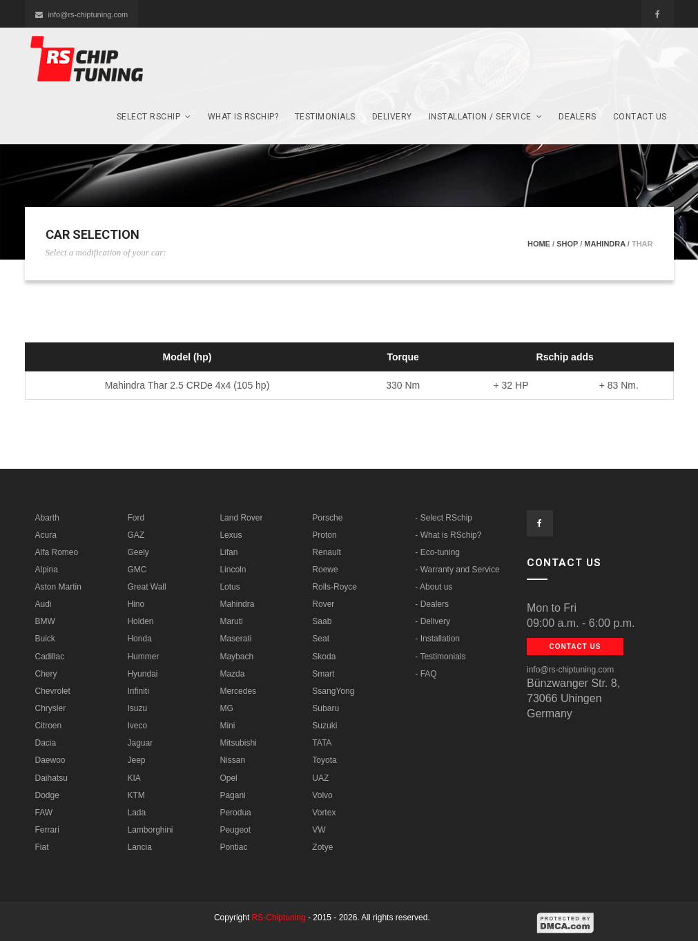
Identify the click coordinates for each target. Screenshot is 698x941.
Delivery (392, 117)
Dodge (47, 795)
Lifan (228, 552)
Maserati (235, 638)
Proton (324, 535)
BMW (45, 621)
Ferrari (47, 830)
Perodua (235, 812)
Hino (135, 604)
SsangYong (333, 691)
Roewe (325, 569)
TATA (321, 743)
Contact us (640, 117)
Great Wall (146, 587)
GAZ (135, 535)
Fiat (42, 847)
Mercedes (238, 691)
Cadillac (50, 656)
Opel (228, 778)
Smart (323, 674)
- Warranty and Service (457, 569)
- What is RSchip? (448, 535)
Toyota (324, 760)
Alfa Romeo (57, 552)
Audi (43, 604)
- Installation (437, 638)
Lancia (139, 847)
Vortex (324, 812)
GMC (136, 569)
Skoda (324, 656)
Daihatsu (51, 778)
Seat (320, 638)
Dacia (46, 743)
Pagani (232, 795)
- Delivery (432, 621)
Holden (140, 621)
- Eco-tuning (437, 552)
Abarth (47, 518)
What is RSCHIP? (243, 117)
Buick (45, 638)
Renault (326, 552)
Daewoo (50, 760)
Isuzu (137, 708)
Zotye (322, 847)
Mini (227, 725)
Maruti (231, 621)
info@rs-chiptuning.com (81, 14)
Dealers (578, 117)
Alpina (46, 569)
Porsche (327, 518)
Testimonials (325, 117)
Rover (323, 604)
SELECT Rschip (154, 117)
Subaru (325, 708)
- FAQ (425, 674)
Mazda (232, 674)
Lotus (230, 587)
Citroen (48, 725)
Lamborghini (150, 830)
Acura (46, 535)
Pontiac (233, 847)
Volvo (322, 795)
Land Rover (241, 518)
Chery (46, 674)
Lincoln (233, 569)
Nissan (232, 760)
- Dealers (432, 604)
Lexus (231, 535)
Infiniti (137, 691)
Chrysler (50, 708)
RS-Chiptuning (279, 917)
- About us (433, 587)
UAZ (320, 778)
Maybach (236, 656)
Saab (321, 621)
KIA (133, 778)
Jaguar (140, 743)
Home (538, 244)
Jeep (136, 760)
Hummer (143, 656)
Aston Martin (58, 587)
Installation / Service (486, 117)
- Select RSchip (443, 518)
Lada (136, 812)
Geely (137, 552)
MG (226, 708)
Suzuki (324, 725)
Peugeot (235, 830)
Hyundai (142, 674)
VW (318, 830)
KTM (135, 795)
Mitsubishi (238, 743)
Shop (567, 244)
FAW (44, 812)
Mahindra (604, 244)
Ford (135, 518)
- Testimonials (440, 656)
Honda (139, 638)
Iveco (137, 725)
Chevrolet (52, 691)
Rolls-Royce (334, 587)
